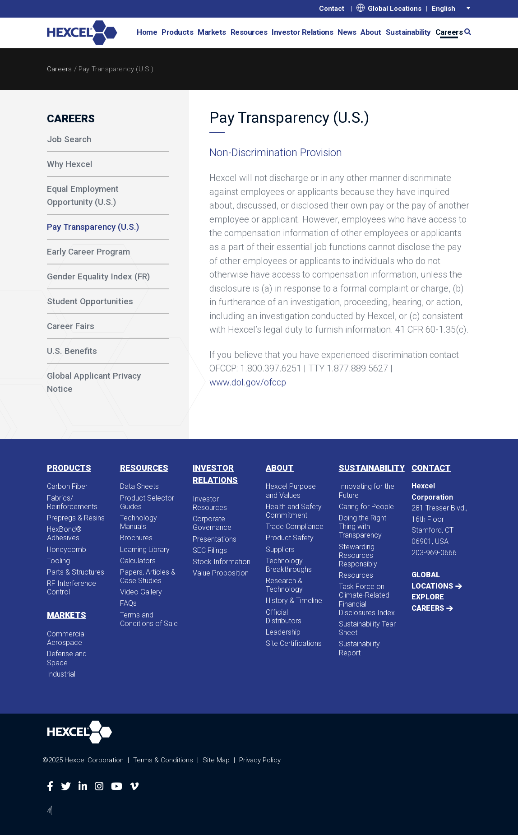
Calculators (138, 561)
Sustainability (408, 32)
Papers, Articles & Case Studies (148, 576)
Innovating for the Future (366, 490)
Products (177, 32)
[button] (464, 31)
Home (147, 32)
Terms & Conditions (163, 760)
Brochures (136, 537)
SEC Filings (210, 550)
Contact (331, 9)
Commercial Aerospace (66, 638)
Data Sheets (139, 486)
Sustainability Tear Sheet (367, 628)
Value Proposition (221, 573)
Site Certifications (294, 643)
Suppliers (280, 549)
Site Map (216, 760)
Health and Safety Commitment (294, 511)
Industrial (61, 674)
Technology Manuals (138, 522)
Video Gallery (141, 592)
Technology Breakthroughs (289, 565)
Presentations (214, 539)
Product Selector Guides (147, 502)
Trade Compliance (295, 526)
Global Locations (388, 8)
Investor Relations (302, 32)
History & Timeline (294, 600)
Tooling (58, 561)
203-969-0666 (434, 552)
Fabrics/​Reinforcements (72, 502)
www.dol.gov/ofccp (247, 382)
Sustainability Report (359, 648)
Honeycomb (66, 549)
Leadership (283, 632)
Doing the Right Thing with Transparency (362, 526)
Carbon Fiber (67, 486)
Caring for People (366, 506)
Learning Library (145, 549)
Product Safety (290, 537)
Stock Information (221, 561)
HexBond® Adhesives (64, 533)
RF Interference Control (71, 587)
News (347, 32)
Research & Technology (284, 585)
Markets (212, 32)
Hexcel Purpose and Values (291, 490)
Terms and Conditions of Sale (149, 619)
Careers (59, 69)
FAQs (128, 603)
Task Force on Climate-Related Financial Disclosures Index (367, 599)
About (371, 32)
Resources (249, 32)
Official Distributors (283, 616)
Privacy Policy (260, 760)
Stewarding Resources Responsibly (358, 555)
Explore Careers (428, 602)
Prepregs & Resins (76, 518)
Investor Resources (210, 503)
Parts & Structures (75, 572)
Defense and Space (67, 658)
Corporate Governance (212, 523)
